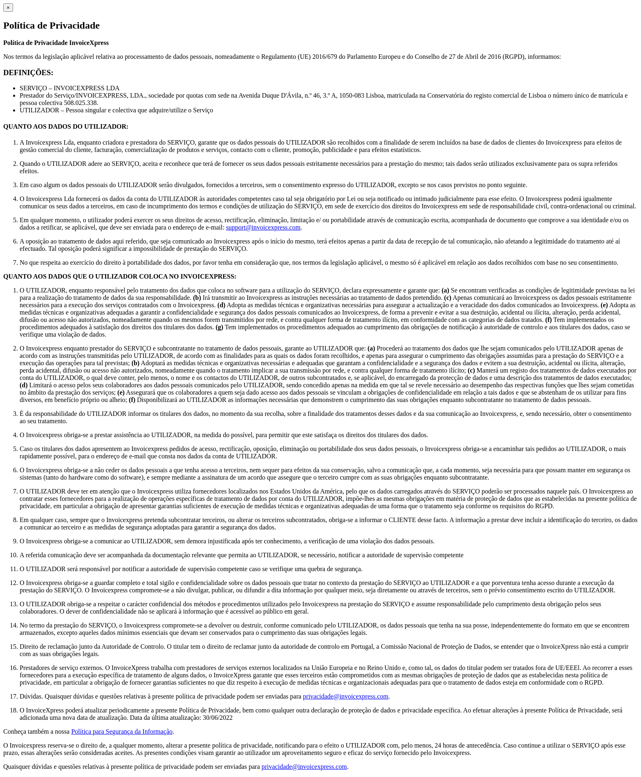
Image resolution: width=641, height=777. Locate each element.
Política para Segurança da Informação (122, 731)
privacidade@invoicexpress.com (345, 696)
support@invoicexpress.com (263, 227)
